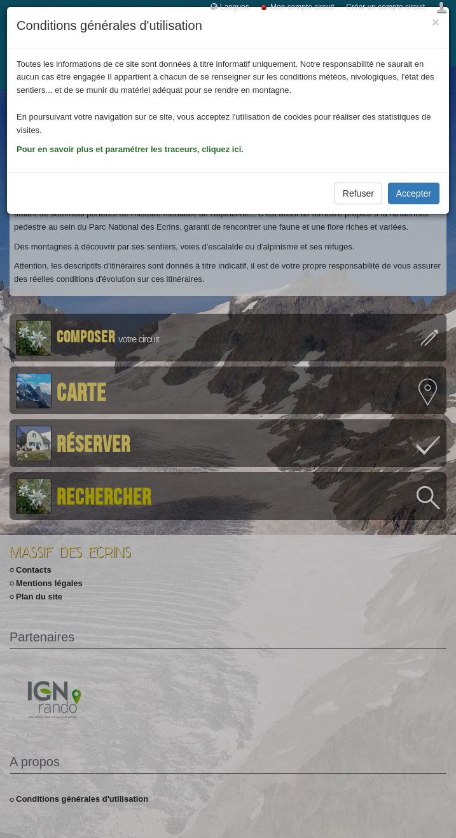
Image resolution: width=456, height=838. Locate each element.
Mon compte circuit (302, 7)
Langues (234, 7)
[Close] (435, 22)
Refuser (358, 193)
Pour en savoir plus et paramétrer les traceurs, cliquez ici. (130, 149)
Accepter (413, 193)
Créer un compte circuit (385, 7)
